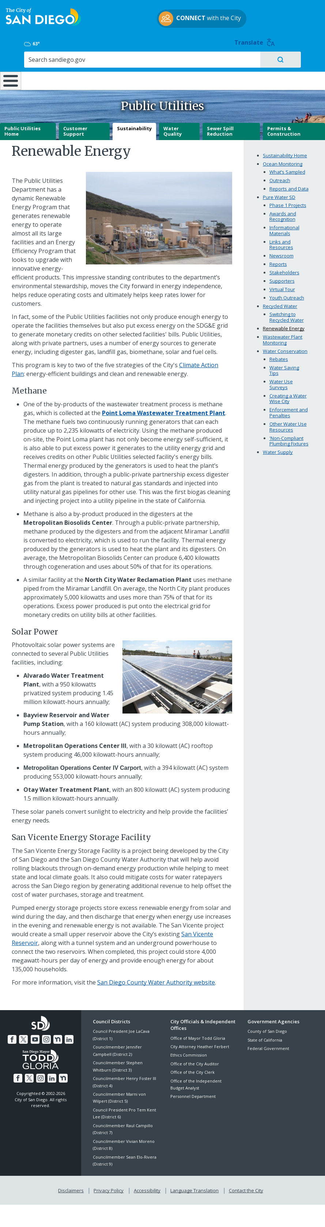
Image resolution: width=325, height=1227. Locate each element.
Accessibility (147, 1186)
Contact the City (244, 1186)
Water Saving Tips (284, 368)
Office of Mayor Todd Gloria (197, 1035)
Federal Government (268, 1046)
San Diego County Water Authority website (156, 980)
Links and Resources (281, 242)
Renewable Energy (284, 326)
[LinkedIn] (67, 1035)
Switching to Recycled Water (286, 315)
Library (190, 58)
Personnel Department (193, 1094)
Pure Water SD (279, 194)
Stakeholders (284, 270)
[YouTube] (35, 1035)
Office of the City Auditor (194, 1061)
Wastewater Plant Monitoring (282, 337)
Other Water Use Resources (288, 424)
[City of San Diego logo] (43, 24)
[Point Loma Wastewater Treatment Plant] (163, 410)
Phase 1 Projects (287, 202)
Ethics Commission (188, 1052)
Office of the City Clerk (192, 1069)
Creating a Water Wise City (288, 396)
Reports (278, 262)
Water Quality (172, 129)
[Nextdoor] (57, 1035)
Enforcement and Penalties (288, 410)
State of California (264, 1037)
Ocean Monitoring (282, 161)
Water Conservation (285, 348)
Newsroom (281, 253)
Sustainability (134, 126)
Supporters (282, 278)
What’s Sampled (287, 169)
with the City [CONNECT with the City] (161, 26)
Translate (302, 14)
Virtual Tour (282, 287)
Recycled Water (280, 304)
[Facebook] (13, 1035)
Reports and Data (289, 186)
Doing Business (141, 62)
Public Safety (244, 58)
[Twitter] (24, 1035)
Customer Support (75, 129)
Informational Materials (284, 228)
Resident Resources (94, 62)
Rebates (278, 356)
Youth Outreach (286, 295)
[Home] (9, 69)
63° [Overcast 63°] (254, 16)
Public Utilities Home (22, 129)
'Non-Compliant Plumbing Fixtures (289, 438)
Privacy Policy (109, 1186)
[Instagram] (46, 1035)
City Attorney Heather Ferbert (199, 1044)
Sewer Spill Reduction (220, 129)
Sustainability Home (285, 153)
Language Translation (194, 1186)
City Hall (298, 58)
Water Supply (278, 449)
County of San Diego (267, 1029)
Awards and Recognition (282, 214)
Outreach (279, 177)
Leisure (43, 58)
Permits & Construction (284, 129)
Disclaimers (72, 1186)
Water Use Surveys (281, 382)
